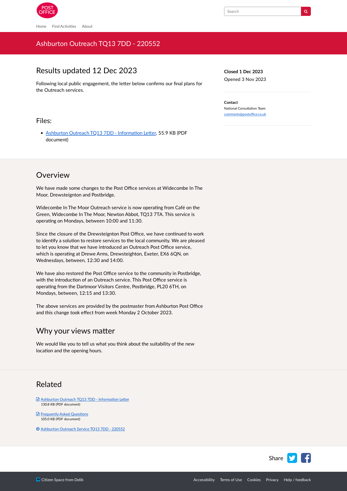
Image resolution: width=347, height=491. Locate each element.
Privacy (272, 479)
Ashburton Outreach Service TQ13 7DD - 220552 (80, 428)
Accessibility (204, 479)
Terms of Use (231, 479)
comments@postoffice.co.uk (245, 114)
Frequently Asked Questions (62, 414)
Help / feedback (297, 479)
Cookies (254, 479)
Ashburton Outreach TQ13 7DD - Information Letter (101, 133)
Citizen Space (52, 479)
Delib (78, 479)
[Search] (306, 11)
